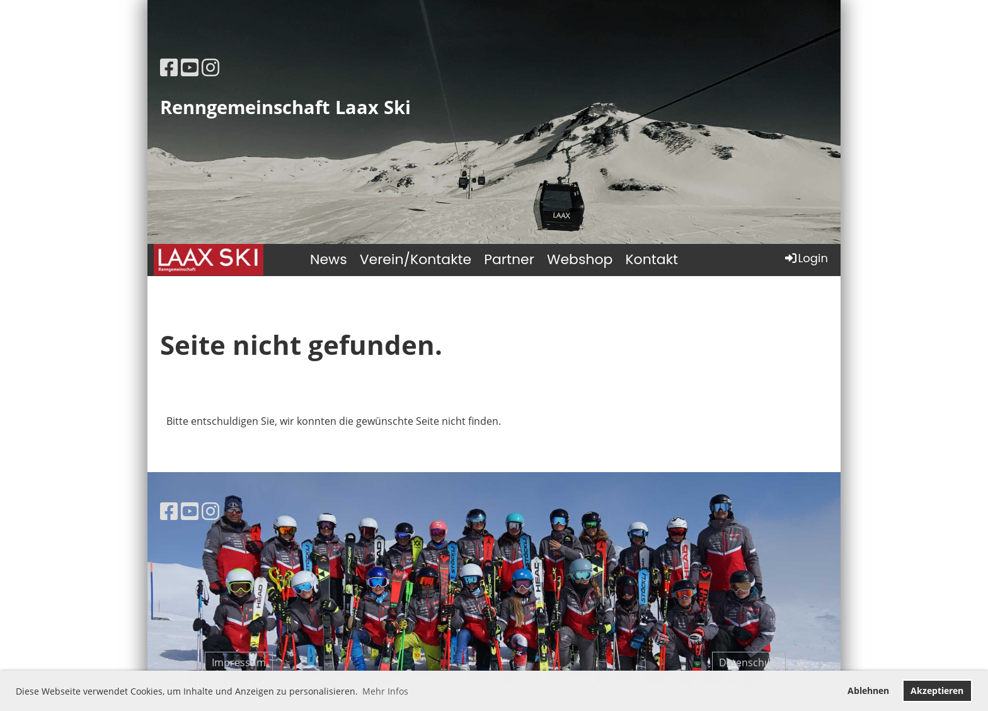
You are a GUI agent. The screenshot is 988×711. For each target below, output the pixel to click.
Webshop (580, 259)
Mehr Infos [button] (385, 691)
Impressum (239, 662)
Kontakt (651, 259)
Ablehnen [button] (868, 691)
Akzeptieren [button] (936, 691)
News (328, 259)
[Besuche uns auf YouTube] (189, 67)
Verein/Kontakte (416, 259)
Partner (509, 259)
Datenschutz (749, 662)
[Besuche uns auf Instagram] (210, 67)
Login (805, 258)
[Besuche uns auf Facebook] (169, 67)
